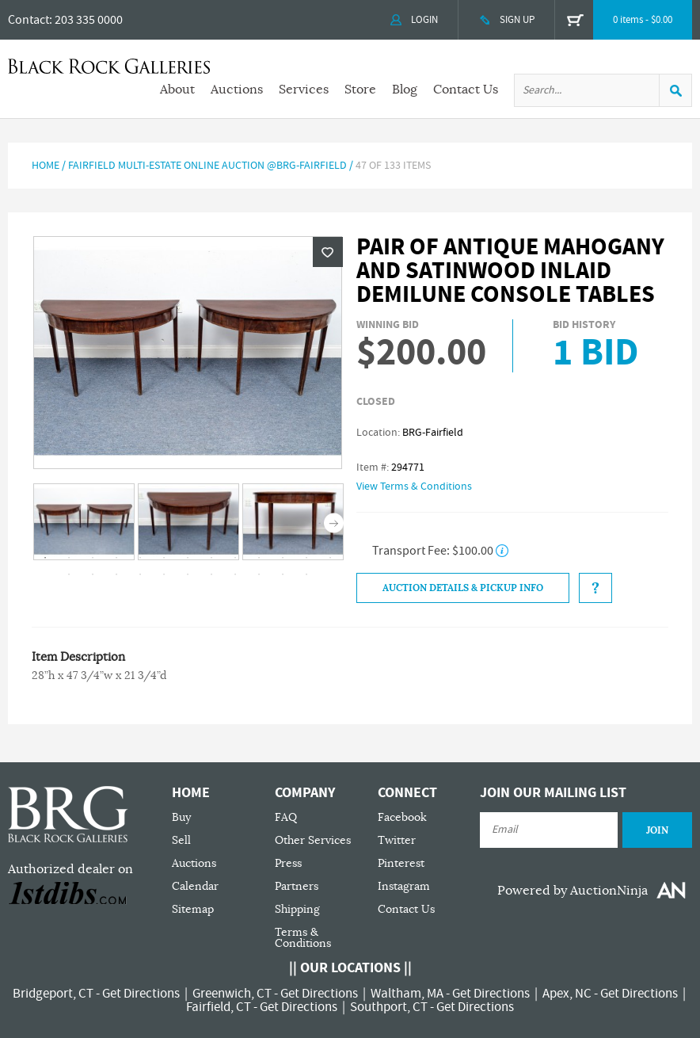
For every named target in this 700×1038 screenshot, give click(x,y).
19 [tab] (188, 574)
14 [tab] (69, 574)
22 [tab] (259, 574)
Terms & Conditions (303, 937)
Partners (296, 886)
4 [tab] (116, 558)
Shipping (297, 909)
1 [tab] (45, 558)
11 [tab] (283, 558)
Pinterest (401, 863)
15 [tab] (93, 574)
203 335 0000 (89, 20)
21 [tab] (235, 574)
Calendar (195, 886)
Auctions (237, 89)
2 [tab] (69, 558)
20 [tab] (211, 574)
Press (288, 863)
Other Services (313, 840)
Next (334, 522)
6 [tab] (164, 558)
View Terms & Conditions (414, 486)
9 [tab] (235, 558)
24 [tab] (306, 574)
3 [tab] (93, 558)
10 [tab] (259, 558)
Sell (181, 840)
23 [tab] (283, 574)
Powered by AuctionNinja (572, 891)
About (177, 89)
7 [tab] (188, 558)
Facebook (402, 817)
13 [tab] (330, 558)
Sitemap (193, 909)
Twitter (397, 840)
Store (360, 89)
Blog (404, 89)
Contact (28, 20)
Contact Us (465, 89)
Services (304, 89)
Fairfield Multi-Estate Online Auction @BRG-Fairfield (207, 165)
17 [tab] (140, 574)
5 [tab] (140, 558)
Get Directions (141, 993)
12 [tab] (306, 558)
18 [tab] (164, 574)
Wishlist (328, 252)
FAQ (286, 817)
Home (45, 165)
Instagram (404, 886)
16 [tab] (116, 574)
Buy (181, 817)
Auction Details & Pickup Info (462, 588)
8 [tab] (211, 558)
